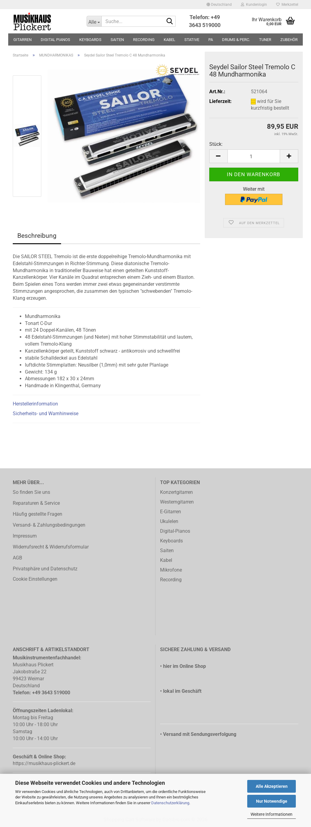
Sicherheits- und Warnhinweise (45, 413)
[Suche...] (94, 21)
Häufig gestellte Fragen (37, 514)
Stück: (216, 144)
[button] (219, 4)
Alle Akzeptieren (272, 786)
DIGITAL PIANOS (55, 39)
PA (210, 39)
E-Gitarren (170, 511)
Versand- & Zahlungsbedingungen (49, 525)
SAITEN (117, 39)
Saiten (167, 550)
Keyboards (171, 541)
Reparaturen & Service (36, 503)
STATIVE (191, 39)
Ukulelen (169, 521)
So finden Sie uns (31, 492)
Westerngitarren (177, 502)
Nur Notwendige (271, 801)
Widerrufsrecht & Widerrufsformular (51, 547)
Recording (171, 580)
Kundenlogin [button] (254, 4)
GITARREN (22, 39)
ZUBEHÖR (289, 39)
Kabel (166, 560)
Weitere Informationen (271, 814)
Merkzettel (287, 4)
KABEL (169, 39)
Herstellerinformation (35, 404)
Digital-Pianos (175, 531)
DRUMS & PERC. (236, 39)
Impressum (25, 536)
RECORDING (144, 39)
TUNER (265, 39)
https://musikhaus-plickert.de (44, 763)
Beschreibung (36, 235)
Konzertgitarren (176, 492)
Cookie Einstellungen (35, 579)
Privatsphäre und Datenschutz (45, 569)
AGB (17, 558)
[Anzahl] (253, 156)
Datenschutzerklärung (170, 803)
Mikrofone (171, 570)
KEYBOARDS (90, 39)
